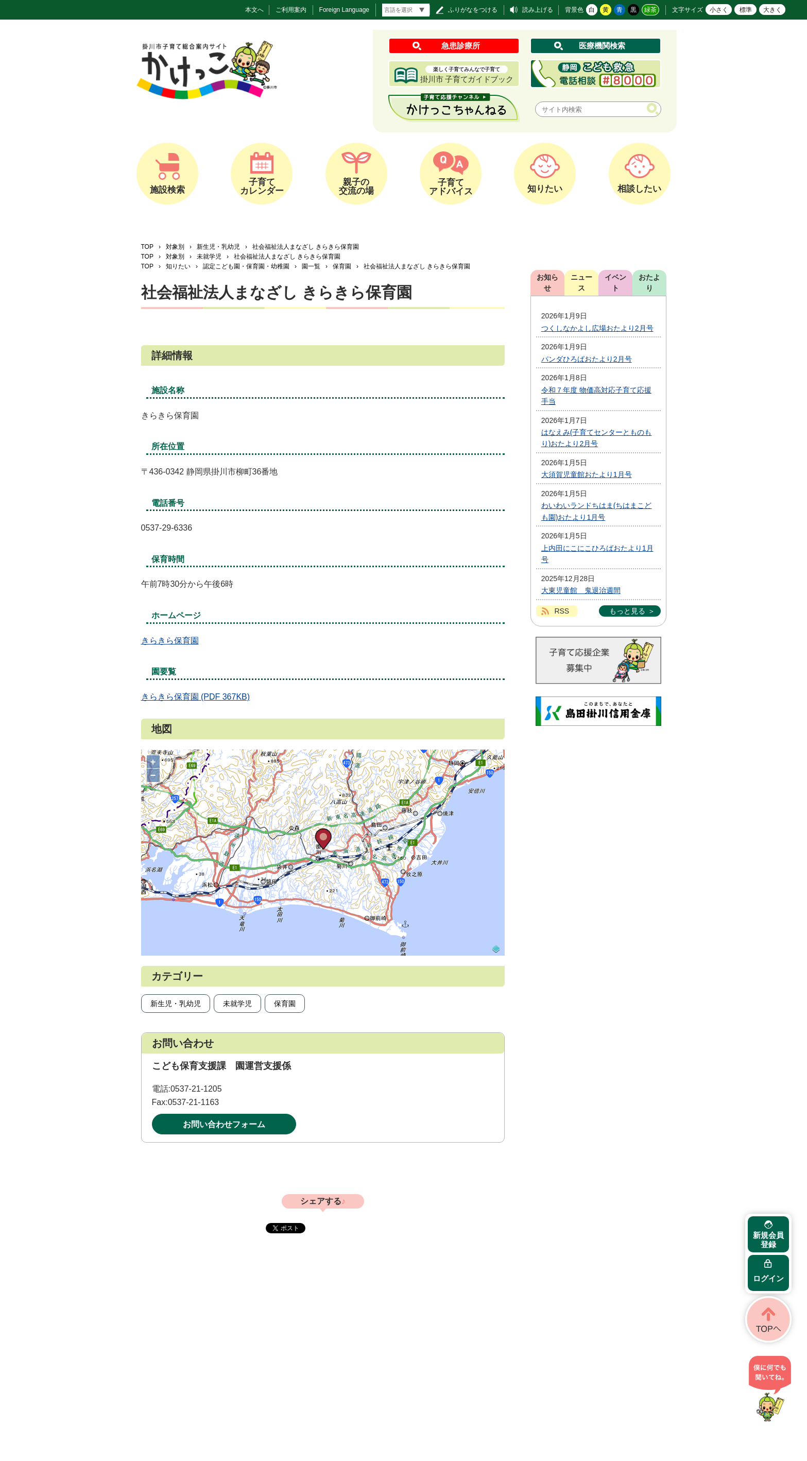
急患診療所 (460, 45)
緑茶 (650, 9)
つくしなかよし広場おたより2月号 (597, 328)
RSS (561, 611)
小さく (719, 9)
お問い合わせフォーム (224, 1124)
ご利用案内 (291, 9)
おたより (649, 282)
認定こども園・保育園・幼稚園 (246, 266)
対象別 (175, 246)
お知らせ (547, 282)
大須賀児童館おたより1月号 (586, 474)
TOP (147, 246)
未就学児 (209, 256)
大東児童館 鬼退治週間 (581, 590)
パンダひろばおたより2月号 (586, 359)
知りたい (178, 266)
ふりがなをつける (472, 9)
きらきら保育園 (170, 640)
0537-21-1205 (196, 1088)
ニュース (581, 282)
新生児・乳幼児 (218, 246)
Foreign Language (344, 9)
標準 (746, 9)
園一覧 (311, 266)
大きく (772, 9)
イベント (615, 282)
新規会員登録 (768, 1240)
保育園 (342, 266)
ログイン (768, 1278)
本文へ (254, 9)
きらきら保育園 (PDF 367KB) (195, 696)
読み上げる (537, 9)
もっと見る (627, 611)
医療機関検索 (602, 45)
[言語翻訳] (406, 10)
